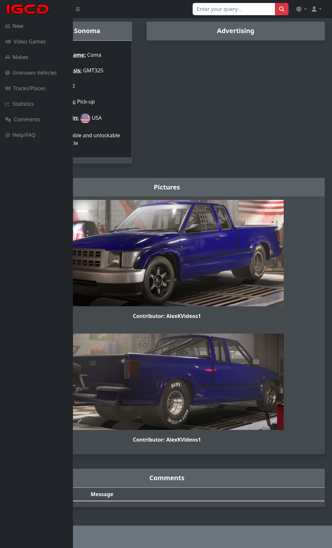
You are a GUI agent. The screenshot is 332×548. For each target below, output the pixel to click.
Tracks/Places (25, 88)
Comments (22, 119)
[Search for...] (234, 9)
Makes (16, 57)
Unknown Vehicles (31, 72)
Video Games (25, 41)
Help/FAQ (20, 135)
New (14, 26)
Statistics (19, 103)
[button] (301, 9)
